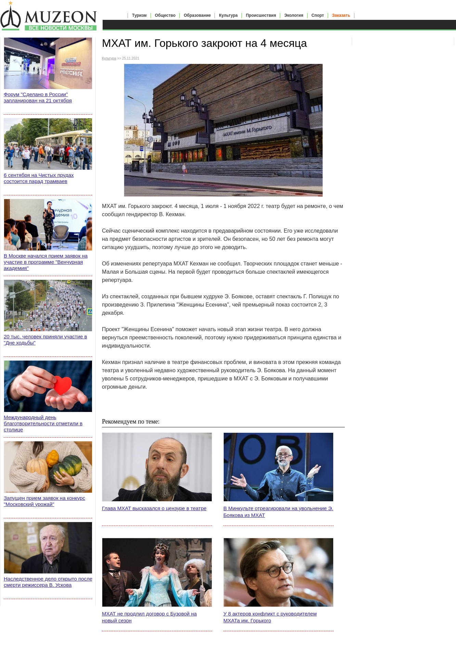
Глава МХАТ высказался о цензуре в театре (154, 508)
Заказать (341, 15)
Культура (228, 15)
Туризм (139, 15)
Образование (197, 15)
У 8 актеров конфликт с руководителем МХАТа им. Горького (270, 617)
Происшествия (261, 15)
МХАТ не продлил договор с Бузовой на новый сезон (149, 617)
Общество (165, 15)
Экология (293, 15)
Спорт (318, 15)
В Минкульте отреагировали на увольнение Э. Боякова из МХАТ (278, 511)
